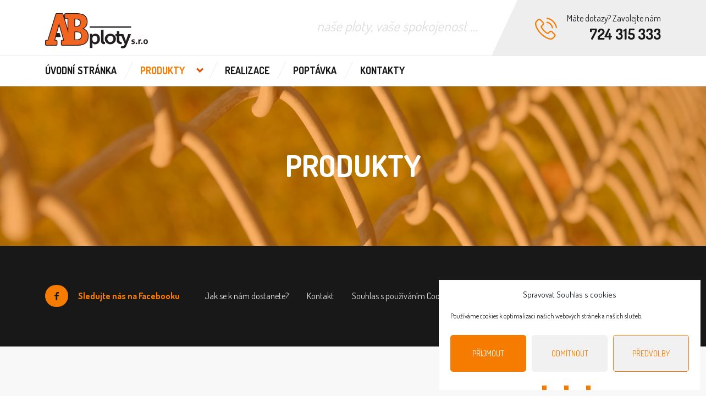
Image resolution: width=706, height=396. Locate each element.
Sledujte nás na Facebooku (112, 295)
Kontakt (320, 295)
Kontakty (382, 70)
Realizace (247, 70)
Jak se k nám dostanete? (247, 295)
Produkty (162, 70)
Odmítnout (569, 353)
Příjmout (488, 353)
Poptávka (315, 70)
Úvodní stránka (81, 70)
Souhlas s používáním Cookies (402, 295)
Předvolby (651, 353)
